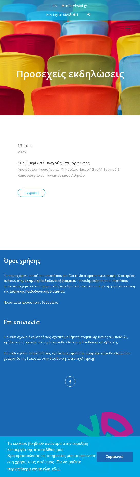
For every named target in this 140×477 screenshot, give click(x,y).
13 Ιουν (70, 149)
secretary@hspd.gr (81, 358)
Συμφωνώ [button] (114, 457)
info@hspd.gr (109, 342)
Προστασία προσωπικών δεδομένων (31, 302)
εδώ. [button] (56, 469)
